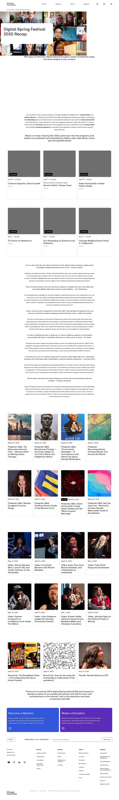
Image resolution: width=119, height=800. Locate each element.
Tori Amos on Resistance (20, 241)
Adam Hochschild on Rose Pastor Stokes (91, 185)
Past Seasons (61, 753)
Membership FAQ (105, 784)
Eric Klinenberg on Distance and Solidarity (59, 242)
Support (86, 4)
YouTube (10, 186)
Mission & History (83, 753)
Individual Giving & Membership (105, 757)
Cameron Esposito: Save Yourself (24, 184)
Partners (81, 770)
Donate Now (103, 753)
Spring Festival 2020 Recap (23, 9)
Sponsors (102, 780)
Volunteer (81, 767)
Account (9, 749)
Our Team (81, 756)
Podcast (60, 765)
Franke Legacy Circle (106, 777)
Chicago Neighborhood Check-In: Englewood (94, 242)
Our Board (82, 760)
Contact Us (10, 752)
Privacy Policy (33, 790)
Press (80, 777)
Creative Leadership (84, 774)
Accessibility (40, 760)
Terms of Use (42, 790)
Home (8, 9)
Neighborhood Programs (62, 761)
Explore (58, 4)
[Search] (97, 4)
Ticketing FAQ (40, 756)
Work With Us (82, 763)
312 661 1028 (11, 755)
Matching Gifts (104, 773)
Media (12, 9)
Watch (59, 756)
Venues (39, 768)
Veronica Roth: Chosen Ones (57, 185)
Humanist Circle (104, 765)
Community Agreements (40, 764)
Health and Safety (41, 753)
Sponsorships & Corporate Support (105, 769)
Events (44, 4)
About (72, 4)
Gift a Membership (105, 761)
